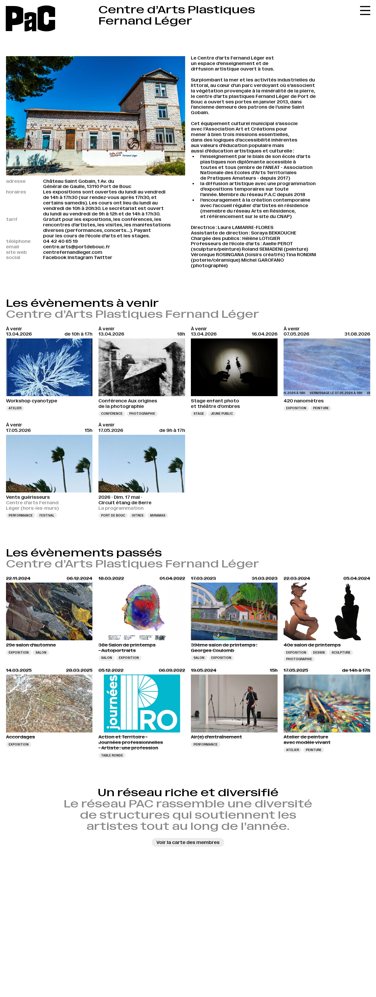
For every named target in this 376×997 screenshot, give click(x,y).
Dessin (319, 652)
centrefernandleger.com (72, 252)
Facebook (55, 257)
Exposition (296, 408)
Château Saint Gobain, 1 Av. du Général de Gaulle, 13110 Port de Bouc (87, 184)
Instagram (80, 257)
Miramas (157, 515)
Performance (21, 515)
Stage (198, 413)
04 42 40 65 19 (60, 241)
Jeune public (222, 413)
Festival (46, 515)
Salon (41, 652)
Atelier (15, 408)
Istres (137, 515)
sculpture (341, 652)
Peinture (321, 408)
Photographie (142, 413)
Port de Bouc (113, 515)
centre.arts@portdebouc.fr (76, 247)
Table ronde (112, 755)
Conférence (111, 413)
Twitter (103, 257)
